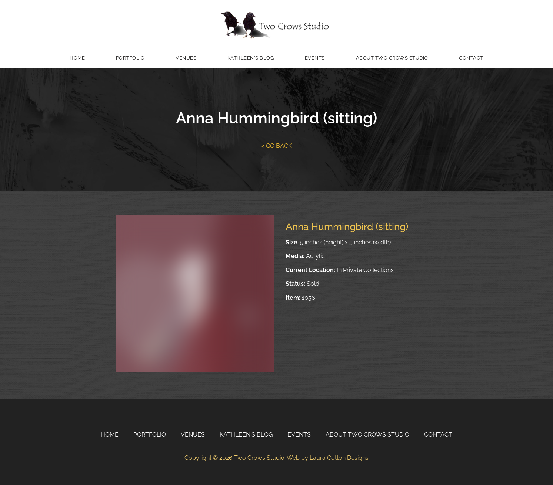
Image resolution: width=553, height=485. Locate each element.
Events (315, 58)
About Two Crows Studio (392, 58)
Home (77, 58)
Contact (471, 58)
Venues (186, 58)
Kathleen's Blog (250, 58)
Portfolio (130, 58)
